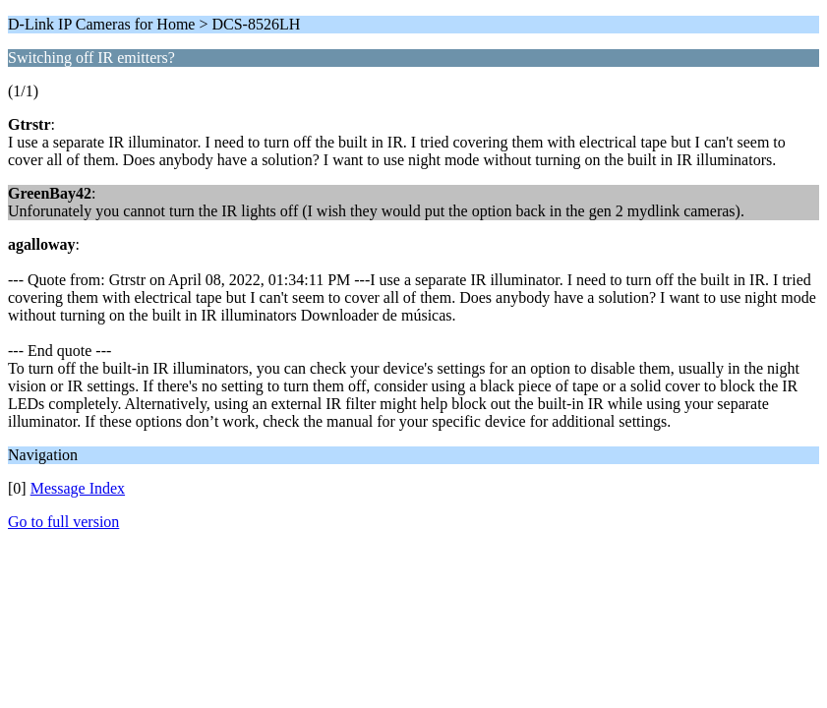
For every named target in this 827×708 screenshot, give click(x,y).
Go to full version (63, 521)
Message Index (77, 488)
